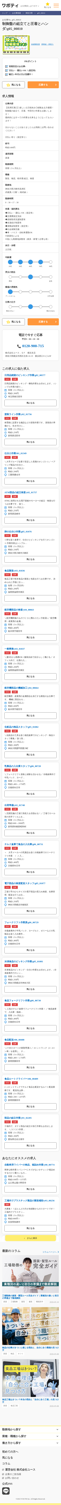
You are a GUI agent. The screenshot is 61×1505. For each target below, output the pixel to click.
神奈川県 (29, 13)
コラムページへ (49, 1252)
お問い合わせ (12, 1478)
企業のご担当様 (13, 1474)
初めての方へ (10, 1452)
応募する (43, 85)
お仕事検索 (16, 13)
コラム (6, 1464)
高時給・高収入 (47, 45)
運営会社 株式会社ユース (20, 1469)
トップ (4, 13)
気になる (13, 85)
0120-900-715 (33, 346)
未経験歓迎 (35, 45)
